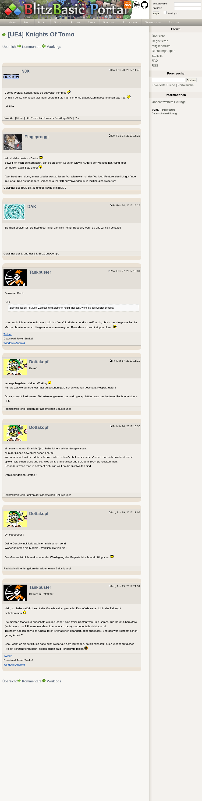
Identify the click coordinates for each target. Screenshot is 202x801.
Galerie (109, 22)
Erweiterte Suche (163, 85)
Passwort (157, 8)
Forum (76, 22)
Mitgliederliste (161, 46)
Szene (58, 22)
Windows (9, 342)
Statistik (157, 55)
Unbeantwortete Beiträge (169, 102)
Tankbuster (40, 272)
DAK (31, 206)
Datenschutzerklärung (164, 113)
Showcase (130, 22)
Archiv (174, 22)
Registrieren (160, 41)
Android (20, 342)
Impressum (168, 110)
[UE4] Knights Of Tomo (41, 34)
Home (13, 22)
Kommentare (32, 47)
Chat (91, 22)
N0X (25, 71)
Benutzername (160, 3)
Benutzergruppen (163, 51)
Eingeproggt (37, 136)
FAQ (155, 60)
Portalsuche (185, 85)
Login (156, 13)
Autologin (172, 13)
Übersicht (9, 47)
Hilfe (42, 22)
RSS (155, 65)
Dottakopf (38, 362)
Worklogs (153, 22)
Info (27, 22)
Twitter (8, 334)
